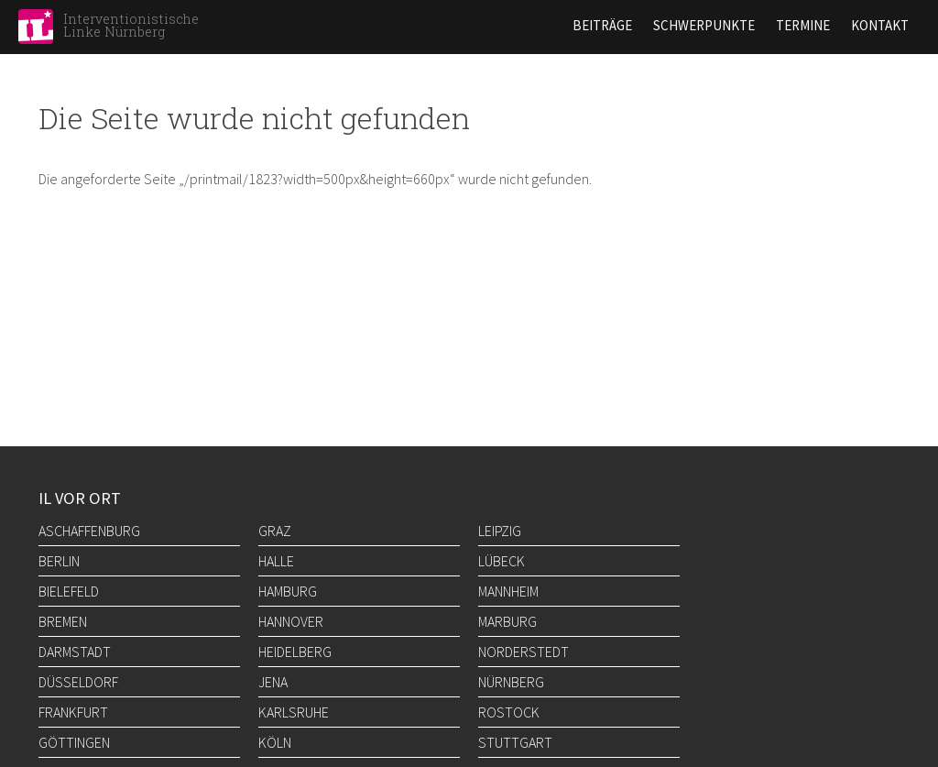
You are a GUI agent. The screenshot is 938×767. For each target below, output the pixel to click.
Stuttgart (515, 742)
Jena (273, 682)
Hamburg (287, 591)
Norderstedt (523, 651)
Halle (276, 561)
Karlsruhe (293, 712)
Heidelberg (295, 651)
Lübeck (501, 561)
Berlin (59, 561)
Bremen (62, 621)
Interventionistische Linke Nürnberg (131, 25)
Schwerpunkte (704, 25)
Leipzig (499, 530)
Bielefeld (68, 591)
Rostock (509, 712)
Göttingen (74, 742)
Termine (803, 25)
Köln (274, 742)
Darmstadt (74, 651)
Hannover (290, 621)
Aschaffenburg (89, 530)
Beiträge (602, 25)
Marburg (507, 621)
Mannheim (508, 591)
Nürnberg (511, 682)
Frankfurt (73, 712)
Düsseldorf (78, 682)
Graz (274, 530)
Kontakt (880, 25)
